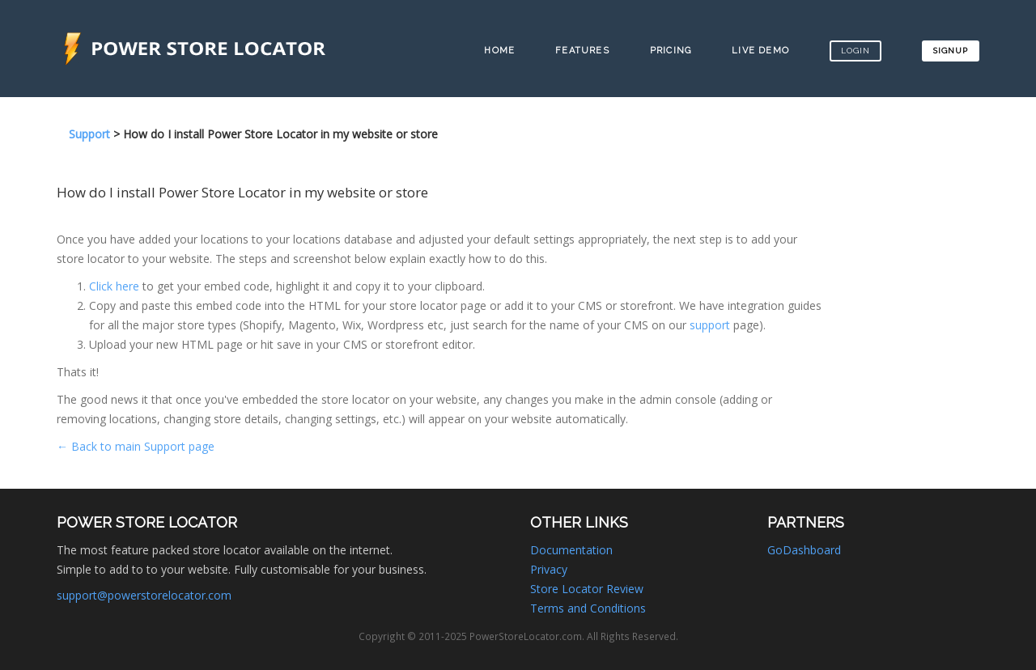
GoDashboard (804, 550)
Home (499, 50)
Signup (950, 50)
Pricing (670, 50)
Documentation (571, 550)
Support (89, 134)
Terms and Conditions (588, 608)
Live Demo (760, 50)
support (710, 325)
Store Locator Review (586, 588)
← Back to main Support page (135, 446)
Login (855, 50)
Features (582, 50)
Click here (114, 286)
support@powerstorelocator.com (144, 595)
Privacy (548, 569)
